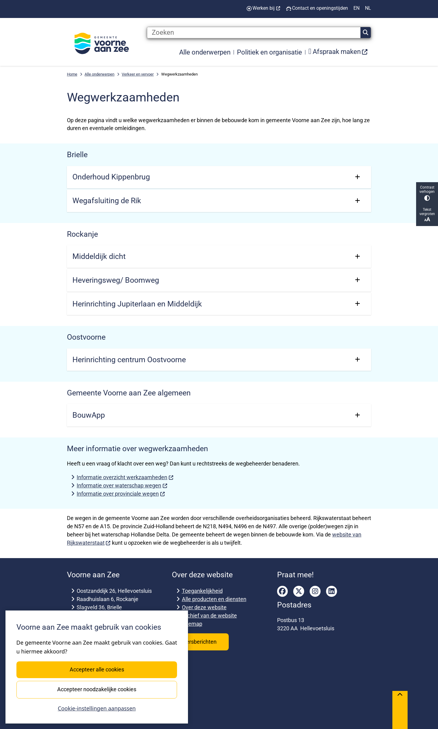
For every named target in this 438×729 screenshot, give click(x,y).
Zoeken (365, 32)
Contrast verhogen (427, 193)
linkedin (331, 591)
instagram (315, 591)
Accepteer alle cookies (96, 669)
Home (72, 74)
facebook (282, 591)
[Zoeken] (253, 32)
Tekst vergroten (427, 214)
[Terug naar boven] (400, 710)
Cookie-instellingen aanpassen (97, 708)
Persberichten (200, 642)
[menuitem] (338, 52)
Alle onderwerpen (99, 74)
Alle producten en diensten (214, 599)
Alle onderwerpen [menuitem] (205, 52)
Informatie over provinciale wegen (121, 493)
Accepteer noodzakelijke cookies (96, 689)
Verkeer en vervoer (138, 74)
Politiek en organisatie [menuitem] (269, 52)
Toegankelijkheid (202, 591)
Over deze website (204, 607)
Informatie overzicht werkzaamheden (125, 477)
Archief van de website (209, 615)
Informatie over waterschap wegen (122, 485)
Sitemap (192, 624)
